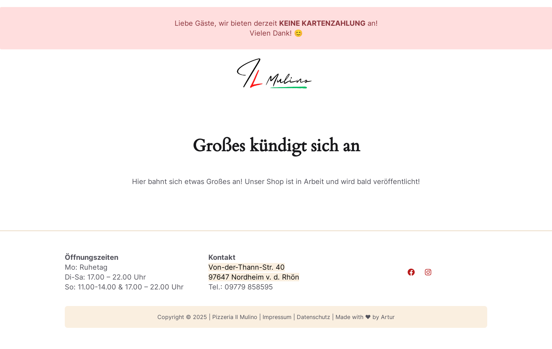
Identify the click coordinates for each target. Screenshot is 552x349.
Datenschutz (313, 316)
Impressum (277, 316)
